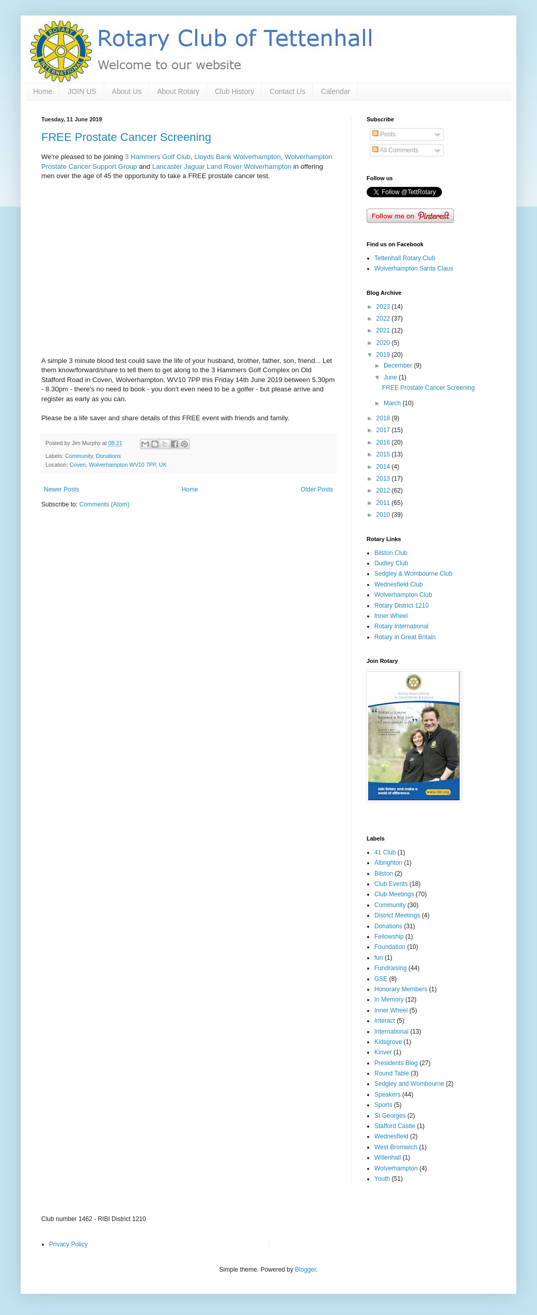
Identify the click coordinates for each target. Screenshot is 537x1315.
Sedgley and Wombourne (409, 1083)
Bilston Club (390, 553)
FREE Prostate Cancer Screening (126, 137)
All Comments (395, 150)
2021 (384, 330)
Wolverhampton (396, 1168)
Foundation (389, 946)
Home (42, 91)
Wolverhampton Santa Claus (413, 268)
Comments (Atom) (104, 504)
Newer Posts (61, 489)
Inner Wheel (391, 616)
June (391, 377)
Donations (108, 456)
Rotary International (401, 626)
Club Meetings (394, 894)
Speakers (387, 1094)
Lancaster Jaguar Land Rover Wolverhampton (222, 166)
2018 (384, 418)
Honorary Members (401, 989)
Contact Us (287, 91)
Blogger (305, 1269)
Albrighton (388, 862)
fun (378, 957)
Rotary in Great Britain (405, 637)
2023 (384, 306)
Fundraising (390, 968)
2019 (384, 354)
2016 (384, 442)
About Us (127, 91)
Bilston (383, 873)
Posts (384, 134)
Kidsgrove (388, 1041)
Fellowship (389, 936)
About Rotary (178, 91)
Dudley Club (391, 563)
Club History (234, 91)
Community (79, 456)
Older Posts (317, 489)
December (399, 365)
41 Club (385, 852)
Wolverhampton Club (403, 594)
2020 (384, 342)
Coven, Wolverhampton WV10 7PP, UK (118, 465)
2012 (384, 490)
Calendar (335, 91)
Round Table (391, 1073)
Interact (384, 1020)
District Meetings (397, 915)
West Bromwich (395, 1147)
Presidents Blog (396, 1063)
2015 (384, 454)
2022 (384, 318)
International (391, 1031)
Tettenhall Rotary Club (404, 258)
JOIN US (82, 91)
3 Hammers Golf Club (158, 157)
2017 (384, 430)
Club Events (391, 884)
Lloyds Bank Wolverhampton (237, 157)
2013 (384, 478)
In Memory (389, 999)
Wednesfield (391, 1136)
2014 (384, 466)
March (393, 403)
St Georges (390, 1115)
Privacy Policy (68, 1244)
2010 (384, 514)
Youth (382, 1178)
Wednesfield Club (398, 584)
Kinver (383, 1052)
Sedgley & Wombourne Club (413, 573)
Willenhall (387, 1157)
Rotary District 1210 (401, 605)
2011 (384, 502)
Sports (383, 1104)
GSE (380, 979)
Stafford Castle (394, 1126)
